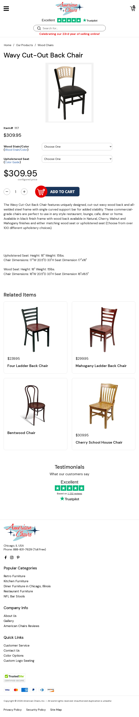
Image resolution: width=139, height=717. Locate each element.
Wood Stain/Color (16, 150)
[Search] (73, 28)
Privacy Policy (13, 710)
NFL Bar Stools (14, 596)
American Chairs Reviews (21, 626)
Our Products (24, 45)
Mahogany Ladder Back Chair (101, 366)
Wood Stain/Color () (16, 148)
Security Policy (36, 710)
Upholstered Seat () (16, 160)
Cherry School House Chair (99, 442)
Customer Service (17, 645)
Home (7, 45)
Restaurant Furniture (18, 591)
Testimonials (69, 467)
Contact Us (12, 650)
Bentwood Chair (21, 433)
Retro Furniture (14, 576)
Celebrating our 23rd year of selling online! (69, 34)
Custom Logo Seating (19, 660)
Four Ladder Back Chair (27, 366)
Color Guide (12, 162)
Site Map (56, 710)
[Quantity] (15, 191)
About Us (10, 615)
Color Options (14, 655)
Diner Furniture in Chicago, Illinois (27, 586)
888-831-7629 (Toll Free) (29, 549)
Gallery (9, 620)
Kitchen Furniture (16, 581)
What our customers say (69, 474)
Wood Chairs (46, 45)
